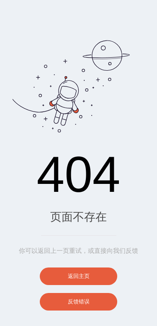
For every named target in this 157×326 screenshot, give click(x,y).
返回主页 (79, 276)
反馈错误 (79, 301)
